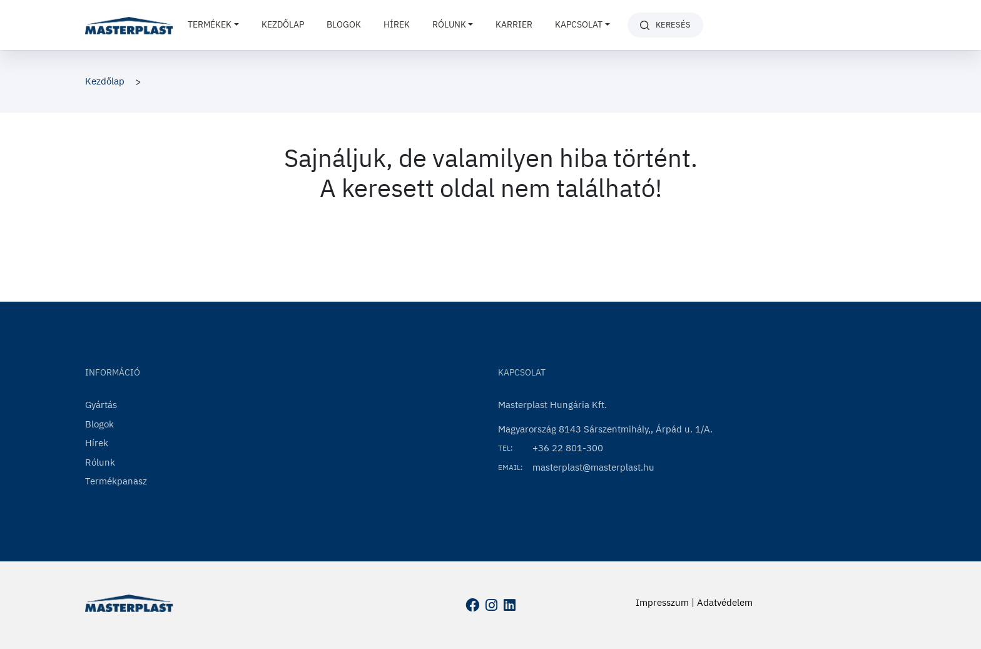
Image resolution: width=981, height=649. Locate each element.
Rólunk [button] (449, 24)
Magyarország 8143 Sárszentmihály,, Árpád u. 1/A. (605, 429)
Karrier (514, 24)
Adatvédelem (725, 602)
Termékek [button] (209, 24)
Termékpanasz (116, 481)
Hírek (397, 24)
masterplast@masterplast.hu (593, 467)
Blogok (344, 24)
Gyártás (101, 405)
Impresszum (662, 602)
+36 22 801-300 (567, 448)
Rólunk (100, 462)
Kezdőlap (283, 24)
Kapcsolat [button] (578, 24)
